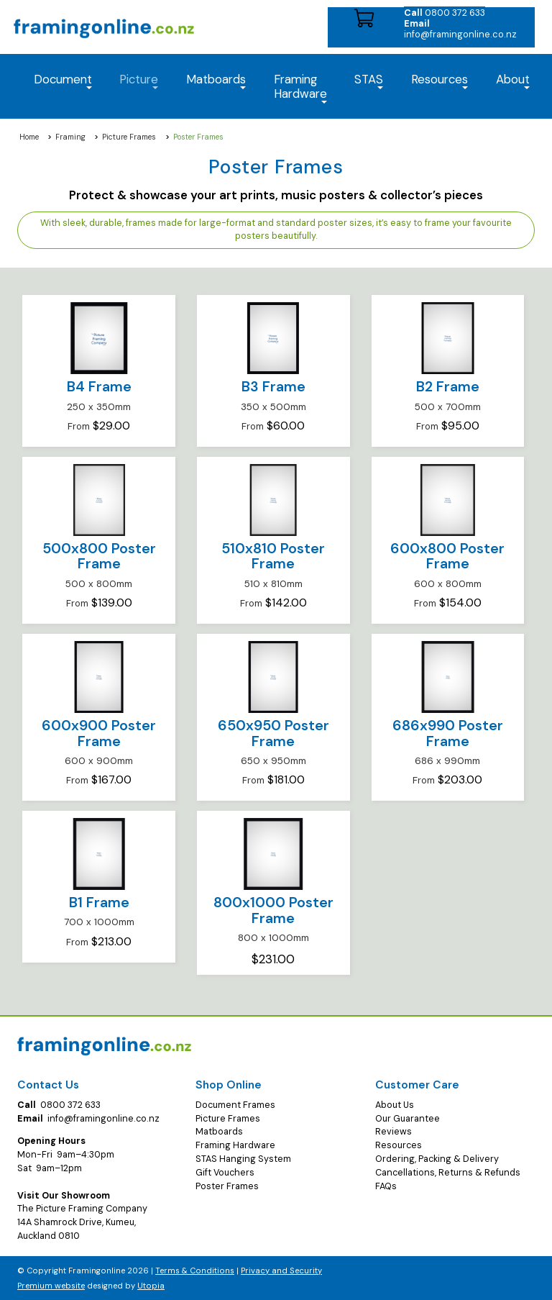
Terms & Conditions (194, 1270)
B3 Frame (273, 387)
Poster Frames (227, 1186)
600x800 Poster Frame (447, 556)
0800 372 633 (444, 12)
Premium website (51, 1286)
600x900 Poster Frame (99, 733)
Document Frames (235, 1105)
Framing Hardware (235, 1145)
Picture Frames (129, 137)
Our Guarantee (407, 1118)
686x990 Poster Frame (447, 733)
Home (29, 137)
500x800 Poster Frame (99, 556)
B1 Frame (99, 903)
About (513, 80)
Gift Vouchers (225, 1172)
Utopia (151, 1286)
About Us (394, 1105)
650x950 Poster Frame (273, 733)
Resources (439, 80)
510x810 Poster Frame (273, 556)
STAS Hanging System (243, 1159)
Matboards (219, 1131)
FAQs (386, 1186)
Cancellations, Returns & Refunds (447, 1172)
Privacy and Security (281, 1270)
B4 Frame (99, 387)
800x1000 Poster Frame (273, 910)
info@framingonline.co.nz (460, 28)
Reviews (393, 1131)
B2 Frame (447, 387)
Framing (70, 137)
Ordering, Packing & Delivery (437, 1159)
